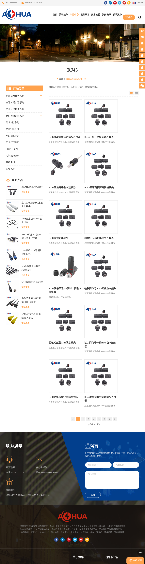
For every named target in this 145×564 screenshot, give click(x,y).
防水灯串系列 (13, 142)
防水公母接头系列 (15, 109)
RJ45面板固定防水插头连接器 (62, 133)
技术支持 (95, 14)
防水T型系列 (12, 129)
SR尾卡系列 (12, 149)
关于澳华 (62, 14)
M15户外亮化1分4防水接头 (118, 502)
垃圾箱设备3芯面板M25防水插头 (120, 486)
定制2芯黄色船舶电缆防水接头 (31, 316)
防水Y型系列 (12, 122)
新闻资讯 (105, 14)
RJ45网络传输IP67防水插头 (93, 274)
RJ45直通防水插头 (88, 180)
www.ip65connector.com (97, 559)
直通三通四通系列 (15, 102)
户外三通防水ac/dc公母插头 (32, 220)
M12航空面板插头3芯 (32, 282)
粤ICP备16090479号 (96, 555)
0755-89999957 (12, 3)
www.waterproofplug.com (59, 559)
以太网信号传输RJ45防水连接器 (62, 276)
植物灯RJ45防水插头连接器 (123, 180)
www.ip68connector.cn (118, 559)
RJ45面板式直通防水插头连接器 (123, 276)
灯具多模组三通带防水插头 (118, 471)
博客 (74, 481)
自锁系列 (10, 168)
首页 (54, 14)
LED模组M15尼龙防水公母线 (31, 252)
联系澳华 (116, 14)
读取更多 (25, 192)
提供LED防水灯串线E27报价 (118, 476)
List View (137, 92)
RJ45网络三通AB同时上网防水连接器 (62, 227)
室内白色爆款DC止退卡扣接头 (32, 204)
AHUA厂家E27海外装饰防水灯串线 (31, 236)
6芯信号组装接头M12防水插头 (119, 481)
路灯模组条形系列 (15, 115)
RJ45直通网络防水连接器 (122, 131)
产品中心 (73, 14)
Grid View (131, 92)
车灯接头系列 (13, 135)
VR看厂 (128, 14)
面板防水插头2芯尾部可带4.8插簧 (31, 300)
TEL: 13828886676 (62, 542)
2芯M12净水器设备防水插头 (118, 497)
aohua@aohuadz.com (33, 3)
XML (74, 491)
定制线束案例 (13, 155)
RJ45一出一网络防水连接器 (93, 131)
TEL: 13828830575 (36, 542)
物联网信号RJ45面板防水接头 (93, 227)
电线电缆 (10, 162)
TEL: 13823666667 (10, 542)
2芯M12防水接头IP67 (32, 187)
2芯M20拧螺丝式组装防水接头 (119, 491)
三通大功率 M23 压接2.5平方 (118, 466)
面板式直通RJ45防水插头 (122, 225)
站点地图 (76, 486)
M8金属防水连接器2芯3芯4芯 (32, 268)
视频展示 (84, 14)
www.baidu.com (78, 559)
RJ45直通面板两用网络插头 (62, 180)
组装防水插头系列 (15, 96)
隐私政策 (76, 497)
